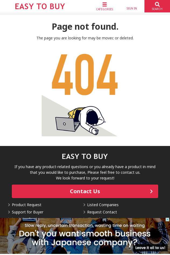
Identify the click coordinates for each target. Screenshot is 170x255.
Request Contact (102, 212)
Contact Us (85, 191)
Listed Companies (103, 204)
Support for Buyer (27, 212)
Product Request (26, 204)
